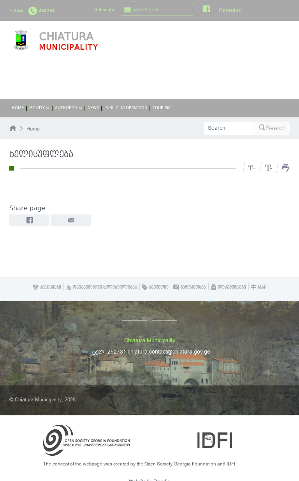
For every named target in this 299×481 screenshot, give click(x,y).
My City (39, 108)
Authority (68, 108)
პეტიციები (47, 287)
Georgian (230, 10)
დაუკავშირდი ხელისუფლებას (101, 287)
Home (18, 108)
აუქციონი (155, 287)
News (93, 108)
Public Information (125, 108)
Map (258, 287)
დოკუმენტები (228, 287)
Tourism (162, 108)
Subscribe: (105, 10)
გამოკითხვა (189, 287)
